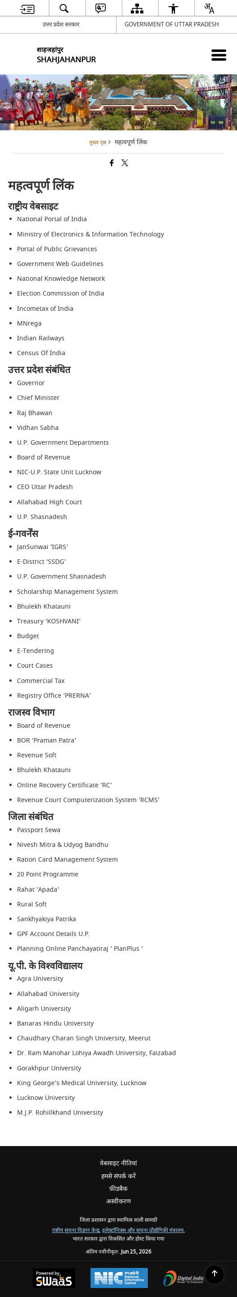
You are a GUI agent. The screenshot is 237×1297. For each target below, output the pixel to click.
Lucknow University (46, 1098)
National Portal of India (52, 219)
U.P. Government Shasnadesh (61, 576)
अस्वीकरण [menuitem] (118, 1201)
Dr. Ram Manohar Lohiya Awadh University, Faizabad (96, 1053)
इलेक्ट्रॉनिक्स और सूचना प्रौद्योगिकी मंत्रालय (143, 1230)
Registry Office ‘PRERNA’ (54, 695)
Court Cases (35, 665)
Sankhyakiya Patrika (46, 919)
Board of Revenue (43, 457)
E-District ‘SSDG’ (41, 562)
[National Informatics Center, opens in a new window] (119, 1279)
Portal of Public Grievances (57, 249)
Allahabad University (48, 994)
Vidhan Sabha (38, 428)
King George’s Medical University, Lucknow (82, 1083)
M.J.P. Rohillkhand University (60, 1112)
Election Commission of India (60, 293)
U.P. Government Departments (63, 442)
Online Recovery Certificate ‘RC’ (64, 785)
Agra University (40, 978)
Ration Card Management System (67, 859)
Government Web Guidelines (60, 264)
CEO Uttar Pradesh (45, 487)
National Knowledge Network (61, 278)
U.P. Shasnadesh (42, 517)
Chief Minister (38, 398)
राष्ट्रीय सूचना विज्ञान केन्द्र (75, 1230)
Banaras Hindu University (55, 1023)
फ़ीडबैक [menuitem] (118, 1189)
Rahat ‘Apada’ (38, 889)
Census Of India (41, 353)
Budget (28, 636)
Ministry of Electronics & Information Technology (90, 234)
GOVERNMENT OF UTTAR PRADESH (172, 24)
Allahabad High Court (49, 502)
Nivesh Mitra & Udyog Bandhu (62, 845)
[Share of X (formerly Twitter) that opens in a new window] (124, 163)
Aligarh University (44, 1009)
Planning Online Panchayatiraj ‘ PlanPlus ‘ (80, 948)
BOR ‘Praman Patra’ (46, 740)
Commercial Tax (41, 681)
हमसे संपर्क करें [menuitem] (118, 1176)
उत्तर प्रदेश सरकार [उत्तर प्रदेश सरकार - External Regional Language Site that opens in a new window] (61, 24)
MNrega (29, 323)
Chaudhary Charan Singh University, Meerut (84, 1038)
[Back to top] (215, 1275)
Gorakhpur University (49, 1068)
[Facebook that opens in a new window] (111, 163)
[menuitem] (27, 8)
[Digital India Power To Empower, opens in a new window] (183, 1279)
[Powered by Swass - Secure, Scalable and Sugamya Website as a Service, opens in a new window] (54, 1279)
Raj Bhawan (34, 413)
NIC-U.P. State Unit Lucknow (59, 472)
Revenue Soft (36, 755)
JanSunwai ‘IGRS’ (42, 547)
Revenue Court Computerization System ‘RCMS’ (88, 800)
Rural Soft (32, 904)
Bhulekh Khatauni (44, 606)
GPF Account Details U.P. (53, 934)
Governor (31, 383)
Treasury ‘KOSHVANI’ (49, 621)
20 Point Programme (47, 874)
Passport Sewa (38, 830)
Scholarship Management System (67, 592)
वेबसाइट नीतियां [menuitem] (118, 1163)
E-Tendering (35, 651)
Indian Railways (41, 338)
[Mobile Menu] (219, 55)
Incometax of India (45, 309)
